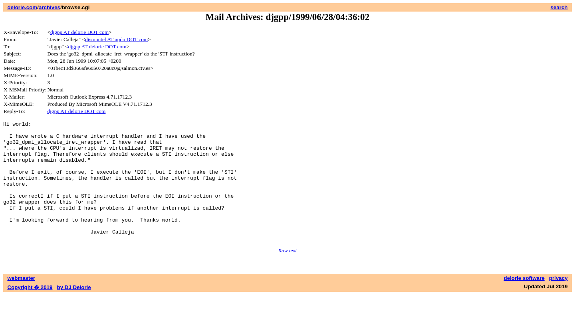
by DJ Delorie (74, 311)
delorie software (524, 302)
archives (49, 7)
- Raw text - (287, 274)
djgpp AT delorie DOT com (79, 32)
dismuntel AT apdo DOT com (116, 39)
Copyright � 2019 (29, 311)
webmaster (21, 302)
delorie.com (22, 7)
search (559, 7)
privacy (558, 302)
